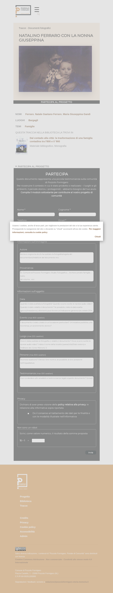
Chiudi (98, 237)
